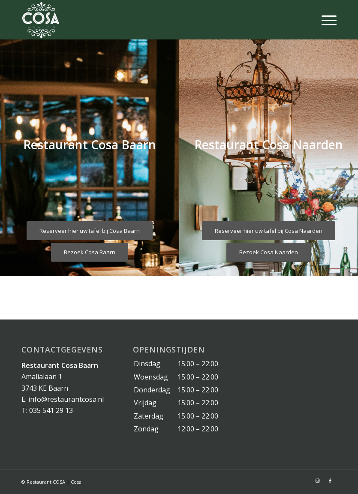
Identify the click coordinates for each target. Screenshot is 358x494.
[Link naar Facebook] (330, 480)
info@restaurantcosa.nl (66, 399)
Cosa (76, 482)
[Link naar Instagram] (317, 480)
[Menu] (325, 19)
